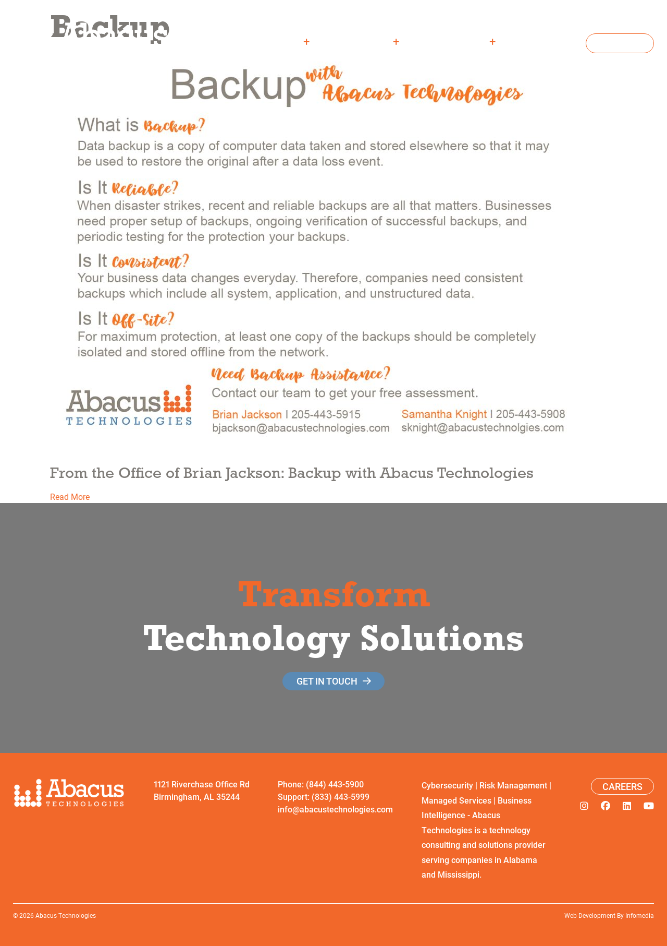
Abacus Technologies (65, 915)
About (285, 41)
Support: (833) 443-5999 (323, 796)
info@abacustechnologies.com (335, 809)
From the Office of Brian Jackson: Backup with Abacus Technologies (292, 472)
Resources (460, 41)
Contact (620, 43)
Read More (70, 496)
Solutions (366, 41)
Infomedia (639, 915)
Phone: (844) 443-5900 (321, 784)
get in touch (327, 681)
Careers (548, 41)
